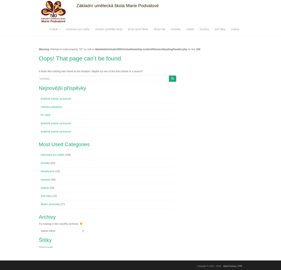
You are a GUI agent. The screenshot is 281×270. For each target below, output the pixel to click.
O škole (54, 29)
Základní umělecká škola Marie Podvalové (117, 5)
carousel (45, 179)
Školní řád (159, 29)
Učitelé (190, 29)
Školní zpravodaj (50, 204)
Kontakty (176, 29)
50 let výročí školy (138, 29)
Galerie (235, 29)
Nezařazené (48, 171)
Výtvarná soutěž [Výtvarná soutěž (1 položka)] (46, 247)
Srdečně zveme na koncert (56, 98)
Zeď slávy (220, 29)
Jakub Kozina (229, 266)
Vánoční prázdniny (51, 107)
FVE (240, 266)
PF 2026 (45, 115)
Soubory (204, 29)
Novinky (45, 163)
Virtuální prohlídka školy (108, 29)
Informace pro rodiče (78, 29)
